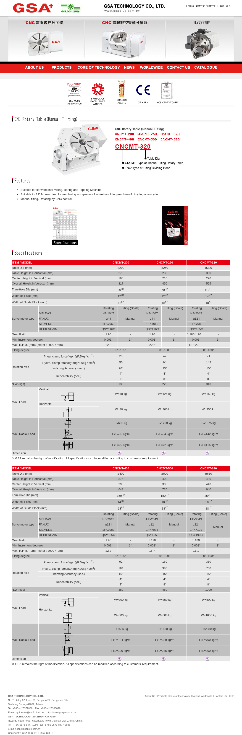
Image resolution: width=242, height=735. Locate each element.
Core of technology (179, 696)
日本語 (220, 6)
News (195, 696)
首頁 (228, 6)
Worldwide (206, 696)
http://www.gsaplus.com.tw (61, 712)
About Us (150, 696)
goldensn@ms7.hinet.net (30, 712)
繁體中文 (200, 6)
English (190, 6)
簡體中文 (211, 6)
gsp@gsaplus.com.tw (28, 728)
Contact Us (220, 696)
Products (162, 696)
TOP (231, 696)
